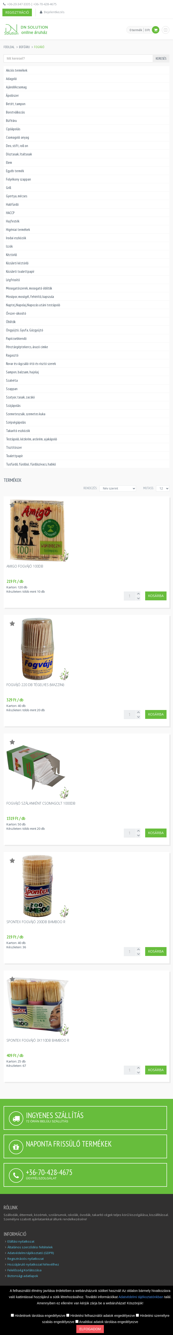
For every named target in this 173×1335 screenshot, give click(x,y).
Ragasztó (12, 355)
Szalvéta (12, 380)
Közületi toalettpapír (20, 271)
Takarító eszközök (18, 430)
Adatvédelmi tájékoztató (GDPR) (30, 1253)
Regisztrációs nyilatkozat (25, 1258)
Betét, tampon (15, 104)
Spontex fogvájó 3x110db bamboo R (37, 1040)
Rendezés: (90, 488)
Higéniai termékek (18, 229)
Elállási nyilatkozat (20, 1241)
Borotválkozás (15, 112)
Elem (9, 162)
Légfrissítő (13, 280)
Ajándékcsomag (16, 87)
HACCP (10, 212)
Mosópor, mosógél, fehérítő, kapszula (30, 296)
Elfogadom (90, 1329)
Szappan (12, 388)
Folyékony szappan (18, 179)
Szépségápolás (16, 422)
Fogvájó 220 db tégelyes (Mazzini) (35, 684)
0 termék (136, 30)
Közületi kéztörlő (17, 263)
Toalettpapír (14, 456)
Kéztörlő (11, 254)
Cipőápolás (13, 129)
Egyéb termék (15, 171)
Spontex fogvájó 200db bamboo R (35, 922)
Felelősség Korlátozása (24, 1270)
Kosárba (156, 595)
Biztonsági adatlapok (22, 1276)
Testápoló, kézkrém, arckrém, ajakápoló (31, 439)
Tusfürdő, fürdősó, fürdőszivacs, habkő (31, 464)
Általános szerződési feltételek (30, 1247)
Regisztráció (17, 12)
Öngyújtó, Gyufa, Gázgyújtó (24, 330)
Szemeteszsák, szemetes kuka (25, 414)
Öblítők (11, 321)
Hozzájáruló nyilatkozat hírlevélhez (33, 1264)
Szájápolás (13, 405)
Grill (8, 187)
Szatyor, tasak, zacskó (20, 397)
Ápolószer (12, 95)
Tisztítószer (14, 447)
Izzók (9, 246)
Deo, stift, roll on (17, 145)
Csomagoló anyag (17, 137)
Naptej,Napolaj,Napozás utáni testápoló (33, 305)
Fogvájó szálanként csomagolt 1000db (40, 803)
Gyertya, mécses (16, 196)
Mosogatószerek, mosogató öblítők (29, 288)
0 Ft (147, 30)
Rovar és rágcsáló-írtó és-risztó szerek (31, 363)
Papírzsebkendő (16, 338)
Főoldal (9, 47)
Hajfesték (12, 221)
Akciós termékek (16, 70)
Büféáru (24, 47)
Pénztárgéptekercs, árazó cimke (27, 347)
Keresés (161, 58)
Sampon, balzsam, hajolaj (22, 372)
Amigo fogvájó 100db (24, 566)
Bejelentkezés (54, 12)
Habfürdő (12, 204)
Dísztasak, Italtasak (19, 154)
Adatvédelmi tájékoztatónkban (141, 1297)
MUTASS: (148, 488)
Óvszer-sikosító (16, 313)
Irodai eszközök (16, 238)
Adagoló (11, 78)
